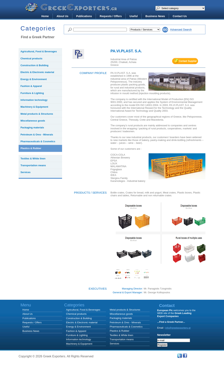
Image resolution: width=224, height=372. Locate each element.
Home (45, 16)
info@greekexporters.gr (178, 327)
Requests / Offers (111, 16)
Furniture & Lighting (77, 335)
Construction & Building (79, 318)
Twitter (179, 355)
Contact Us (180, 16)
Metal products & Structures (125, 309)
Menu (26, 305)
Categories (129, 305)
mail (185, 61)
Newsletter (164, 335)
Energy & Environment (78, 326)
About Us (62, 16)
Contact (167, 305)
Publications (84, 16)
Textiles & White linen (121, 335)
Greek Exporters (71, 10)
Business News (155, 16)
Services (114, 343)
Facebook (185, 355)
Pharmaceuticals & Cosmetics (126, 326)
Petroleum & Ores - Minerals (125, 322)
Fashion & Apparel (76, 331)
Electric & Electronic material (81, 322)
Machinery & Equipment (79, 343)
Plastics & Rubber (119, 330)
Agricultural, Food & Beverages (83, 309)
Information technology (78, 339)
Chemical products (76, 313)
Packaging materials (121, 318)
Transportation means (122, 339)
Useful (133, 16)
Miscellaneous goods (121, 313)
